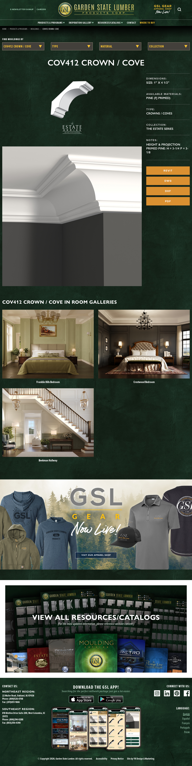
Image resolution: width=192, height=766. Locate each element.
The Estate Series (159, 129)
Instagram (157, 693)
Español (186, 718)
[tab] (51, 23)
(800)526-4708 (16, 699)
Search (179, 9)
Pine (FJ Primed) (158, 98)
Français (186, 723)
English (186, 714)
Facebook (187, 693)
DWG (168, 181)
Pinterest (177, 693)
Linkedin (167, 693)
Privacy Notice (117, 758)
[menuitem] (164, 9)
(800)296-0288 (16, 719)
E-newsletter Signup (22, 9)
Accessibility (101, 758)
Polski (187, 732)
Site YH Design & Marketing (140, 758)
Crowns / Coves (159, 113)
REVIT (168, 171)
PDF (168, 201)
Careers (41, 9)
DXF (168, 191)
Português (185, 727)
